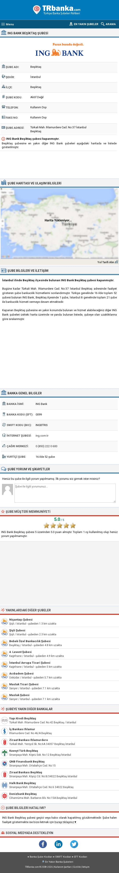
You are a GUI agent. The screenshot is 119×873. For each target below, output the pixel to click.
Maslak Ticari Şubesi (23, 684)
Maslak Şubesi (19, 695)
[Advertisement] (59, 165)
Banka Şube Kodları (41, 856)
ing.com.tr (42, 435)
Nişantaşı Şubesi (21, 619)
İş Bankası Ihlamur (22, 729)
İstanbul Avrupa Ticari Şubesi (29, 662)
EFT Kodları (80, 856)
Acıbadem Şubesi (21, 673)
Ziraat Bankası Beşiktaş (25, 772)
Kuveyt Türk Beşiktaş (23, 750)
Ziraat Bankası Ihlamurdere (28, 740)
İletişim (86, 867)
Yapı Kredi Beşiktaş (22, 718)
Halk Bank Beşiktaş (22, 783)
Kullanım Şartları (62, 867)
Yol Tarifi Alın (105, 262)
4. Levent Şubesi (20, 652)
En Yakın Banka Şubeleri (59, 861)
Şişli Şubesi (17, 630)
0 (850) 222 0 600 (46, 446)
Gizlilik (77, 867)
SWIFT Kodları (63, 856)
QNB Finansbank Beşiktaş (27, 761)
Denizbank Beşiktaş (23, 794)
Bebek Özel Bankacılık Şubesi (30, 641)
